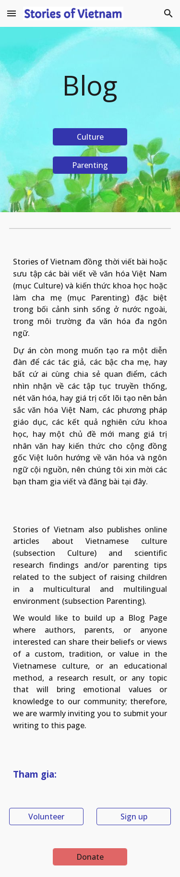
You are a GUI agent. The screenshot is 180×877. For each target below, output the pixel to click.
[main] (90, 85)
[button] (11, 13)
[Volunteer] (46, 816)
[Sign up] (133, 816)
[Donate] (90, 857)
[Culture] (90, 137)
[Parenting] (90, 165)
